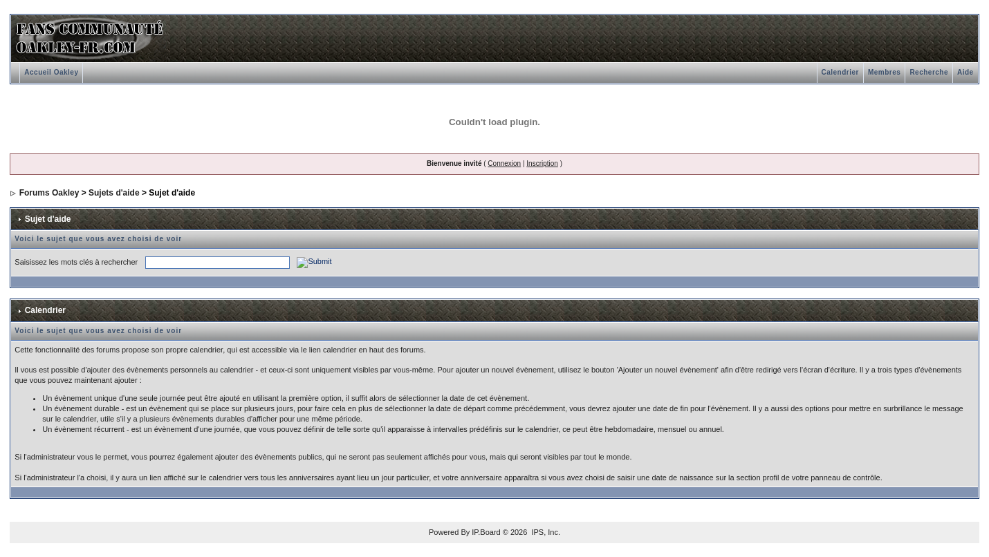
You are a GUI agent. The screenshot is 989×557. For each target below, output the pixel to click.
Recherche (928, 72)
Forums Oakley (49, 193)
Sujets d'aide (114, 193)
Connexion (504, 163)
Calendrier (840, 72)
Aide (965, 72)
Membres (884, 72)
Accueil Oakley (51, 72)
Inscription (542, 163)
